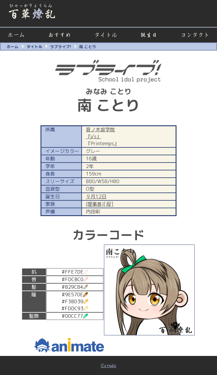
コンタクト (195, 35)
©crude (108, 365)
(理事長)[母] (99, 204)
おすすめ (59, 35)
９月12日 (96, 196)
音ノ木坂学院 (100, 129)
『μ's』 (93, 136)
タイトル (105, 35)
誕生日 (148, 35)
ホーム (16, 35)
